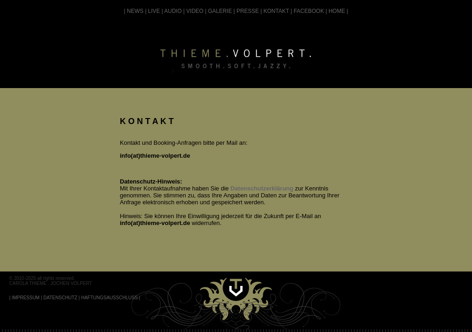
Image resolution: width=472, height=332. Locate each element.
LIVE (154, 11)
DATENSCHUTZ (60, 297)
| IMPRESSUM (24, 297)
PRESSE (247, 11)
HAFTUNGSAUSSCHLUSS (109, 297)
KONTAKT (276, 11)
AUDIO (173, 11)
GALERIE (220, 11)
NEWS (135, 11)
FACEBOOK (309, 11)
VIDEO (194, 11)
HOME (337, 11)
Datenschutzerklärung (262, 188)
